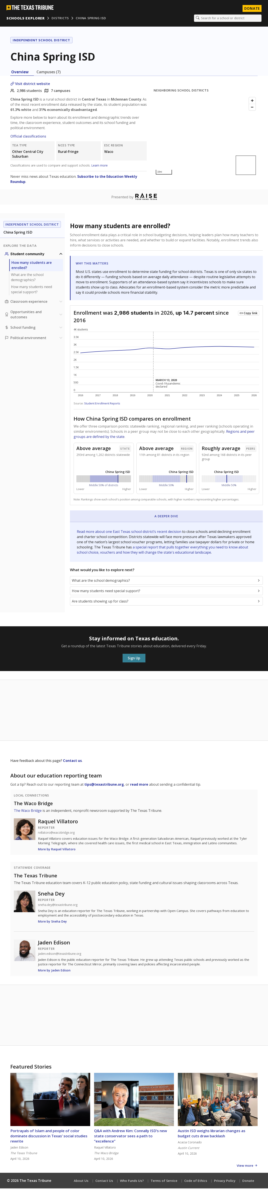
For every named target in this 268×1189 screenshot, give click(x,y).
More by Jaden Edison (54, 971)
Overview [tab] (20, 72)
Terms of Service (164, 1181)
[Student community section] (34, 254)
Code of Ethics (195, 1181)
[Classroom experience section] (34, 302)
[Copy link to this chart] (248, 313)
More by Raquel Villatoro (57, 850)
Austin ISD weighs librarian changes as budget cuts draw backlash (211, 1134)
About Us (81, 1181)
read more (139, 784)
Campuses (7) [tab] (48, 72)
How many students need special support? (31, 290)
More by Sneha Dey (52, 922)
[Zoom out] (252, 107)
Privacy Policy (224, 1181)
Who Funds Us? (132, 1181)
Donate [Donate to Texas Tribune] (251, 8)
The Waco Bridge (33, 803)
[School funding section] (34, 328)
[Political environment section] (34, 338)
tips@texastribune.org (104, 784)
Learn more (99, 166)
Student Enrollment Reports (102, 404)
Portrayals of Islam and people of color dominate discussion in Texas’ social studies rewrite (48, 1136)
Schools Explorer (26, 18)
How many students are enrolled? (31, 266)
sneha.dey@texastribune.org (57, 905)
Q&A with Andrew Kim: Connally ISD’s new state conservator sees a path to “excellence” (130, 1136)
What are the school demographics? (27, 278)
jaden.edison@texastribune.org (59, 954)
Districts (60, 18)
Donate (248, 1181)
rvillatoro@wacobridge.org (56, 833)
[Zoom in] (252, 101)
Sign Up (134, 658)
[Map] (206, 136)
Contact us (72, 761)
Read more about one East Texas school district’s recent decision (129, 532)
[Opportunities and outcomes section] (34, 315)
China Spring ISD (91, 18)
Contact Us (104, 1181)
